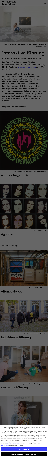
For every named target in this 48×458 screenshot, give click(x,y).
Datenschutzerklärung (13, 444)
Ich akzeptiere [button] (24, 449)
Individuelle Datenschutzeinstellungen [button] (24, 454)
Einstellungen (5, 445)
